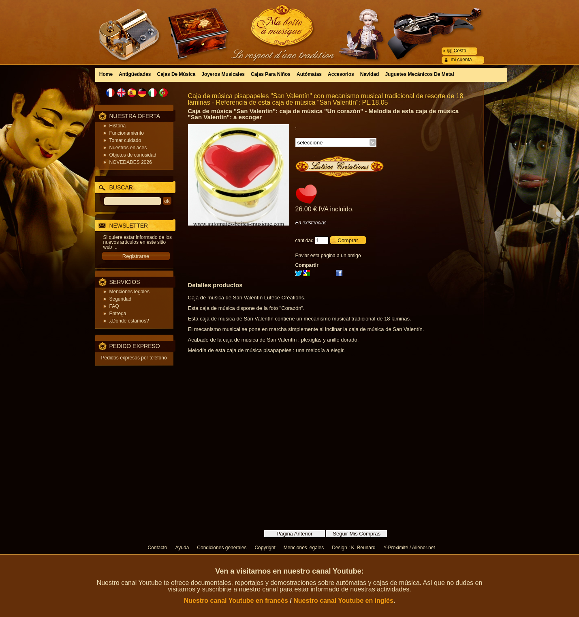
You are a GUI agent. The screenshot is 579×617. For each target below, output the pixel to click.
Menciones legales (129, 292)
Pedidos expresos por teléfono (134, 358)
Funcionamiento (126, 133)
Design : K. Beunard (353, 547)
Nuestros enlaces (128, 147)
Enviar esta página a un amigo (328, 255)
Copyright (264, 547)
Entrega (117, 313)
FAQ (114, 306)
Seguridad (120, 299)
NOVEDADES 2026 (130, 162)
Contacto (157, 547)
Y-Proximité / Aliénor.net (409, 547)
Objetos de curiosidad (132, 155)
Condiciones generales (221, 547)
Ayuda (182, 547)
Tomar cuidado (125, 140)
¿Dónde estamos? (129, 321)
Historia (117, 126)
